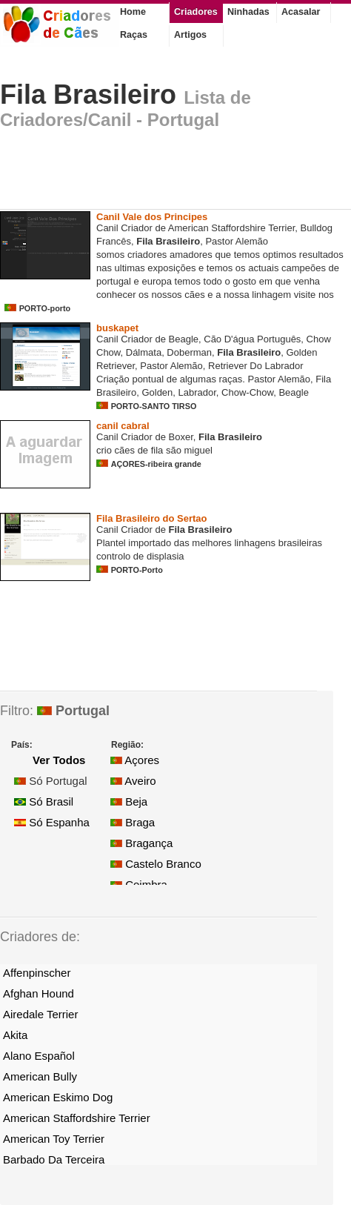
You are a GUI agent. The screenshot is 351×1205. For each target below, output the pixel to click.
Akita (15, 1035)
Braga (132, 822)
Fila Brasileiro (88, 94)
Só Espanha (52, 822)
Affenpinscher (36, 972)
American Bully (40, 1076)
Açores (134, 760)
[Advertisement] (173, 173)
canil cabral (123, 426)
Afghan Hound (38, 993)
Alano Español (39, 1055)
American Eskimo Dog (58, 1097)
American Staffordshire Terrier (76, 1118)
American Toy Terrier (53, 1138)
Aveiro (133, 780)
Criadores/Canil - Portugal (109, 120)
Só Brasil (43, 801)
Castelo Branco (155, 863)
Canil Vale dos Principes (151, 217)
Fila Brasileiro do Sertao (151, 518)
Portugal (73, 710)
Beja (128, 801)
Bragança (141, 843)
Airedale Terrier (40, 1014)
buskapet (117, 328)
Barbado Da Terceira (53, 1159)
